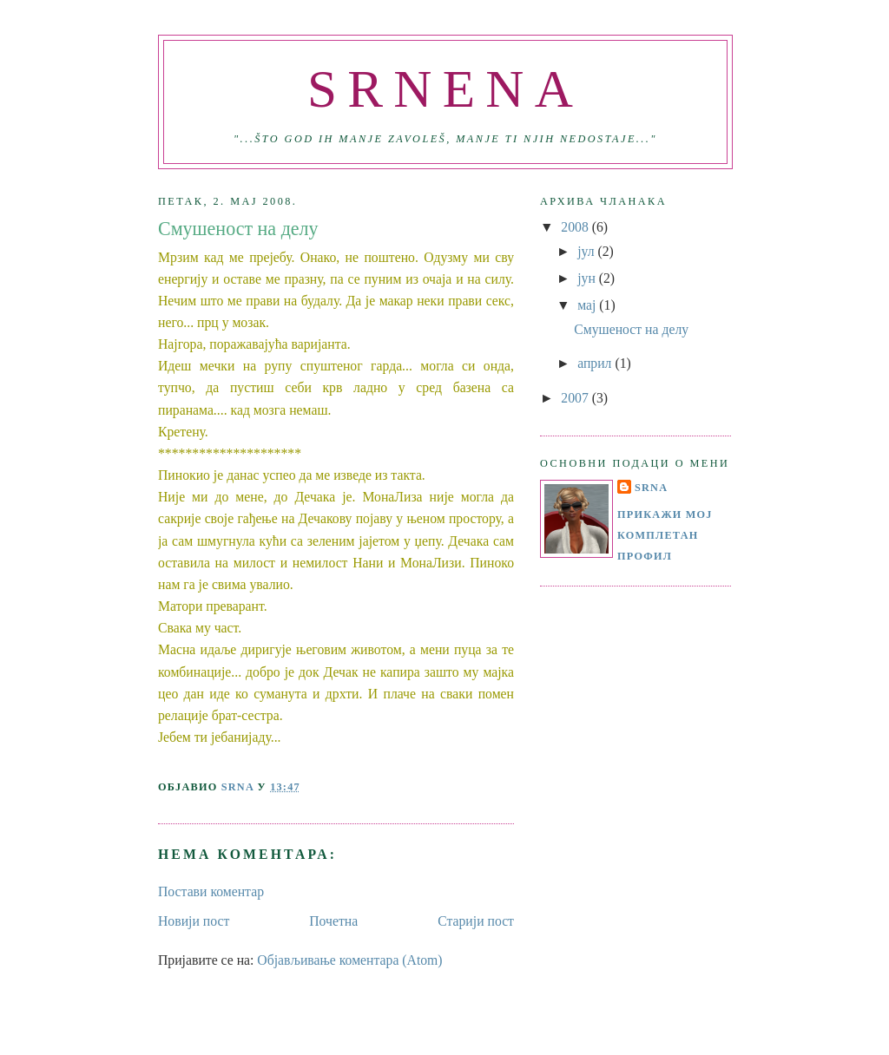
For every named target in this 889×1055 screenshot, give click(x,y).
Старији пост (476, 921)
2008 (576, 227)
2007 (576, 397)
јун (588, 278)
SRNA (651, 488)
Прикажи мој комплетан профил (665, 534)
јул (587, 251)
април (596, 363)
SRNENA (445, 88)
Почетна (333, 921)
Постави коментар (211, 891)
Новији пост (193, 921)
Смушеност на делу (631, 329)
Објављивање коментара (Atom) (349, 960)
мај (588, 305)
